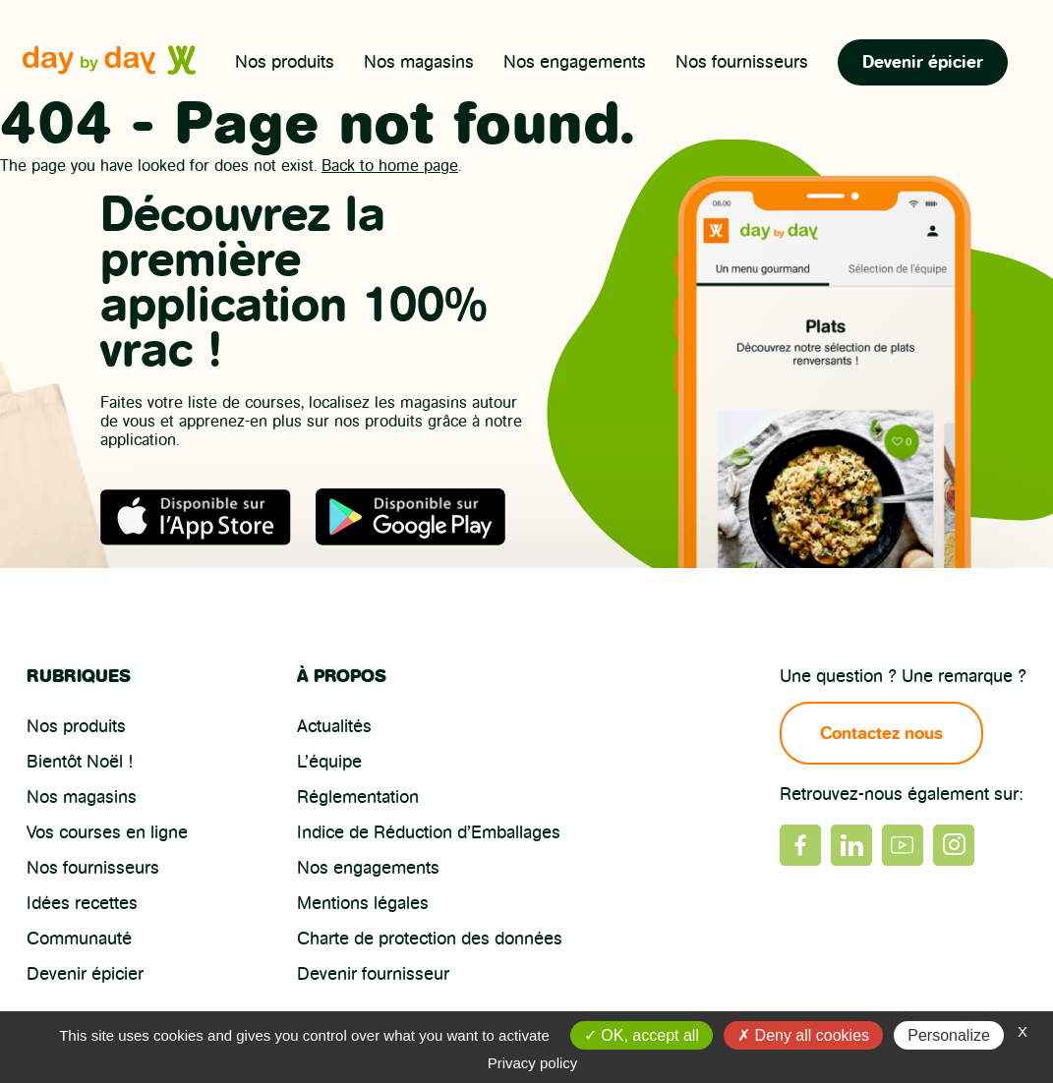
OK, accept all (641, 1035)
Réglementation (358, 797)
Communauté (79, 938)
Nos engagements (574, 62)
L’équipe (329, 761)
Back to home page (390, 165)
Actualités (334, 726)
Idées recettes (82, 903)
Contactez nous (882, 733)
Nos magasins (419, 62)
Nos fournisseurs (741, 62)
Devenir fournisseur (373, 974)
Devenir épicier (922, 62)
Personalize (948, 1035)
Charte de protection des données (429, 938)
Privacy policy (533, 1062)
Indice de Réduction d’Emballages (428, 832)
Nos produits (284, 62)
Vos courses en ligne (107, 832)
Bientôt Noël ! (80, 761)
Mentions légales (363, 903)
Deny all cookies (803, 1035)
